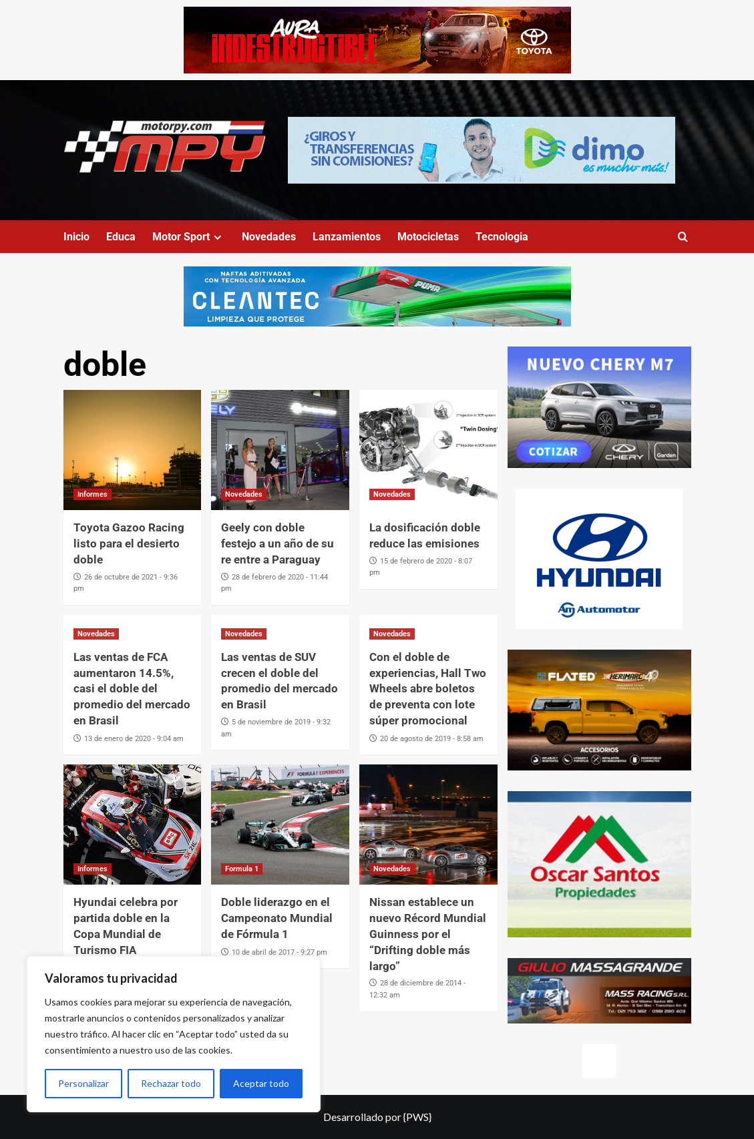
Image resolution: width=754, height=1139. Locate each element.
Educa (121, 236)
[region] (174, 1034)
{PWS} (417, 1116)
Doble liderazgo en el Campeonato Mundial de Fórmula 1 (277, 918)
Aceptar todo (261, 1083)
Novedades (269, 236)
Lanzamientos (347, 236)
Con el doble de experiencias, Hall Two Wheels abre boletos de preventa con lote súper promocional (427, 688)
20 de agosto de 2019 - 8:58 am (432, 738)
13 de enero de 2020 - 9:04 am (134, 738)
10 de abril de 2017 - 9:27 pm (279, 952)
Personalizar (83, 1083)
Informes (92, 494)
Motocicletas (428, 236)
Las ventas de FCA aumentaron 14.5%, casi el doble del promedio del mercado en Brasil (131, 688)
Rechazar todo (171, 1083)
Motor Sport (188, 236)
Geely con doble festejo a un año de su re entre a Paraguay (277, 543)
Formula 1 (241, 869)
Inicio (76, 236)
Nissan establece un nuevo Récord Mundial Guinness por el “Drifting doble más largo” (427, 933)
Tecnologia (502, 236)
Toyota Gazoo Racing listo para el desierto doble (128, 543)
